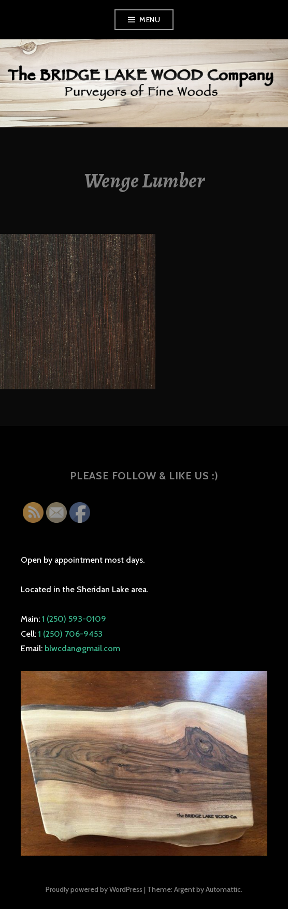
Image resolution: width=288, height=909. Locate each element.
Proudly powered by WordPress (94, 889)
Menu (149, 19)
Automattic (223, 889)
